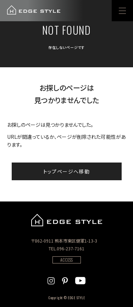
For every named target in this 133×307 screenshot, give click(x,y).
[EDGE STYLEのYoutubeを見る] (80, 279)
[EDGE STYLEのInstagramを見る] (51, 279)
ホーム (13, 72)
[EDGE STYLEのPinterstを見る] (65, 279)
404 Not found (47, 72)
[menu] (122, 10)
